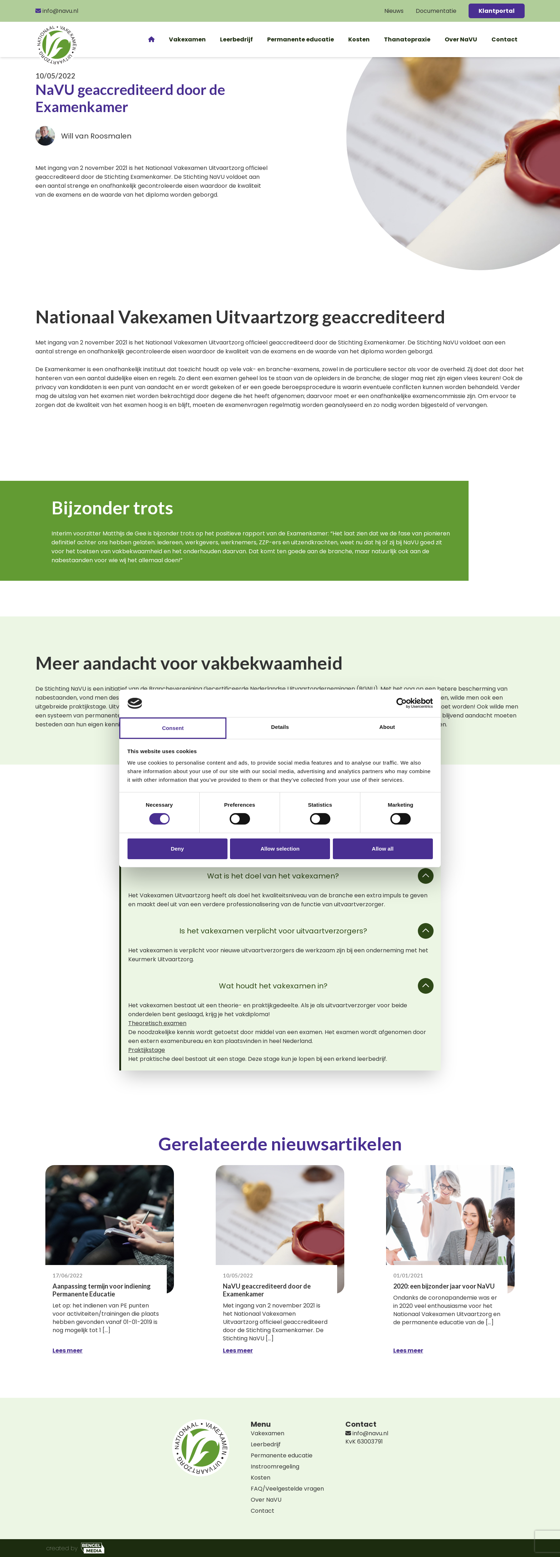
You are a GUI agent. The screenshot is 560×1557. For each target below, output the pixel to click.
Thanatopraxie (407, 39)
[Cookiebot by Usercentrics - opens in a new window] (401, 703)
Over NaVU (461, 39)
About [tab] (387, 727)
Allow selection (279, 849)
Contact (504, 39)
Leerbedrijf (236, 39)
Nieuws (394, 11)
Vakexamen (187, 39)
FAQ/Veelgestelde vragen (287, 1489)
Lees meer (67, 1350)
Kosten (359, 39)
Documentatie (436, 11)
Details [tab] (280, 727)
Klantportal (497, 11)
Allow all (383, 849)
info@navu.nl (56, 11)
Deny (177, 849)
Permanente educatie (300, 39)
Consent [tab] (173, 728)
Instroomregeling (275, 1466)
